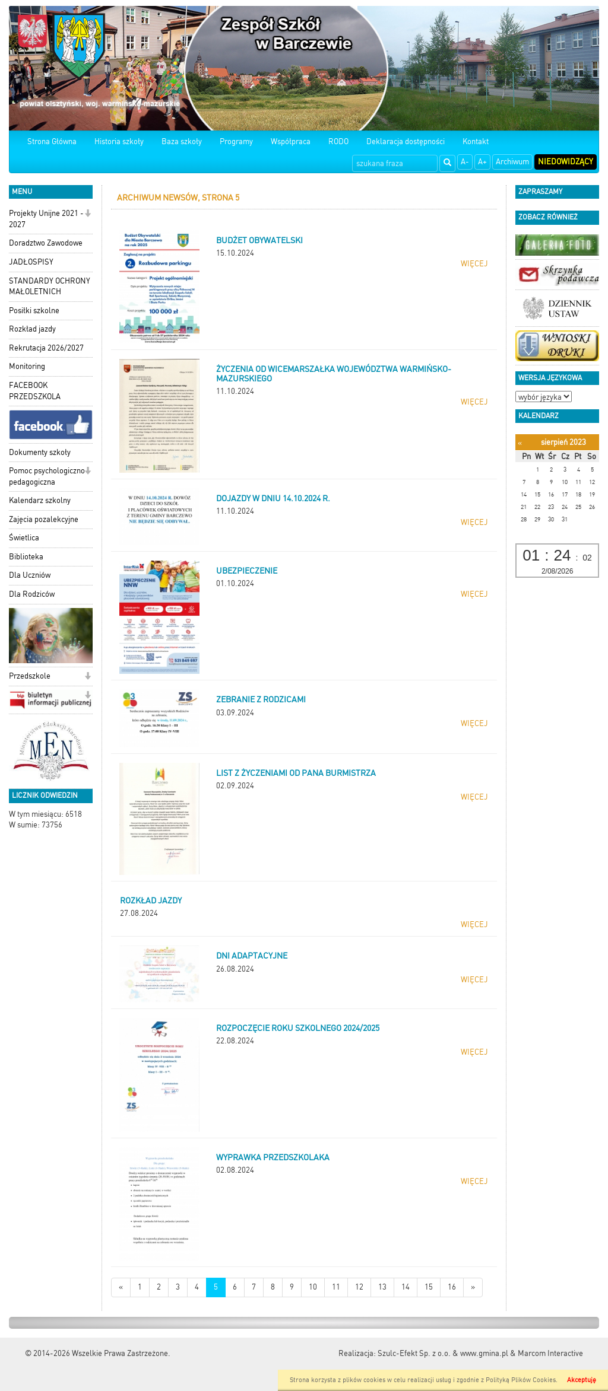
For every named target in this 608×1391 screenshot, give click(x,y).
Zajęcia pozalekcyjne (43, 519)
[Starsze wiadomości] (473, 1287)
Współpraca (291, 141)
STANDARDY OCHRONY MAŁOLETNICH (49, 286)
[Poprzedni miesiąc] (520, 442)
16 (452, 1286)
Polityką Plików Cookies (521, 1380)
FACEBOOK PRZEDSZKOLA (35, 391)
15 (429, 1286)
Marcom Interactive (550, 1353)
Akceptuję (581, 1380)
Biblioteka (26, 556)
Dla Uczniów (29, 575)
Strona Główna (52, 141)
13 (382, 1286)
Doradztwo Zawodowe (46, 242)
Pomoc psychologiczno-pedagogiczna (48, 476)
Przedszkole (29, 675)
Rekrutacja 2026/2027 (46, 347)
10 (313, 1286)
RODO (338, 141)
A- (465, 161)
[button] (88, 214)
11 (336, 1286)
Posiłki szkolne (34, 310)
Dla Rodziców (32, 594)
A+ (482, 161)
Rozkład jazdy (32, 328)
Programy (236, 141)
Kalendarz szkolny (40, 500)
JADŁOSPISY (31, 261)
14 (405, 1286)
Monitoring (27, 366)
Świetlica (24, 537)
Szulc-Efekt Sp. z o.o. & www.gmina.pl (443, 1353)
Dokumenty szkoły (40, 452)
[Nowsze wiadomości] (121, 1287)
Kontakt (476, 141)
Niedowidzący (565, 161)
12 (359, 1286)
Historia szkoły (119, 141)
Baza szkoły (182, 141)
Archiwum (512, 161)
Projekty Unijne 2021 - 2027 (46, 219)
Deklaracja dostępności (405, 141)
